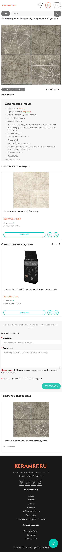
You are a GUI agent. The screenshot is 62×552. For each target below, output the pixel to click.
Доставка (31, 499)
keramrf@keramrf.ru (35, 476)
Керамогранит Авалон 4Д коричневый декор (25, 440)
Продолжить (51, 386)
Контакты (31, 535)
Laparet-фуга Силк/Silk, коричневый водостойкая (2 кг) (30, 289)
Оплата (31, 503)
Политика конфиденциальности (31, 519)
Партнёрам (31, 515)
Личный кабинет (31, 531)
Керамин (27, 111)
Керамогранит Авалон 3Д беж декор (21, 211)
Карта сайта (31, 538)
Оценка (6, 379)
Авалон (22, 108)
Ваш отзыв (8, 348)
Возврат (31, 507)
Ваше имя (7, 338)
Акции (31, 496)
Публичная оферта (31, 511)
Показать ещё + (12, 159)
